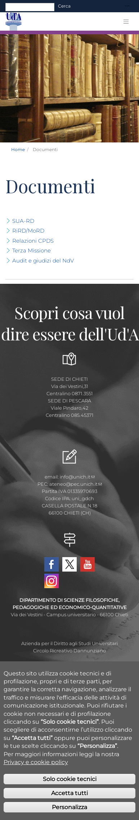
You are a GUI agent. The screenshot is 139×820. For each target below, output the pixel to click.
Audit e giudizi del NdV (43, 260)
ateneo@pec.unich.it (75, 484)
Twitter (69, 564)
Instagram (51, 581)
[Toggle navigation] (127, 6)
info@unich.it (77, 477)
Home (18, 149)
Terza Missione (31, 250)
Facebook (51, 564)
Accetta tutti (69, 799)
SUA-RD (23, 220)
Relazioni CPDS (33, 240)
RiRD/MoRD (28, 230)
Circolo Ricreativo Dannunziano (69, 650)
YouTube (88, 564)
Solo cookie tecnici (70, 785)
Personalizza (69, 813)
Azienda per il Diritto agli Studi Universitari (69, 643)
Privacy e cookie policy (36, 768)
